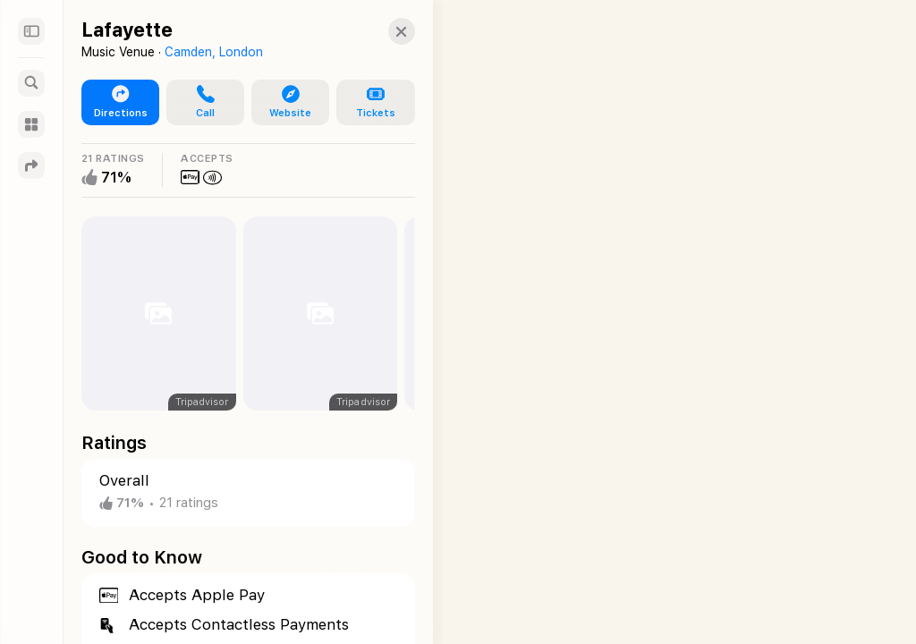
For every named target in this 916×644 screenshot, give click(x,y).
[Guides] (31, 124)
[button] (383, 31)
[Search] (31, 83)
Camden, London (214, 52)
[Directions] (31, 165)
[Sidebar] (31, 31)
